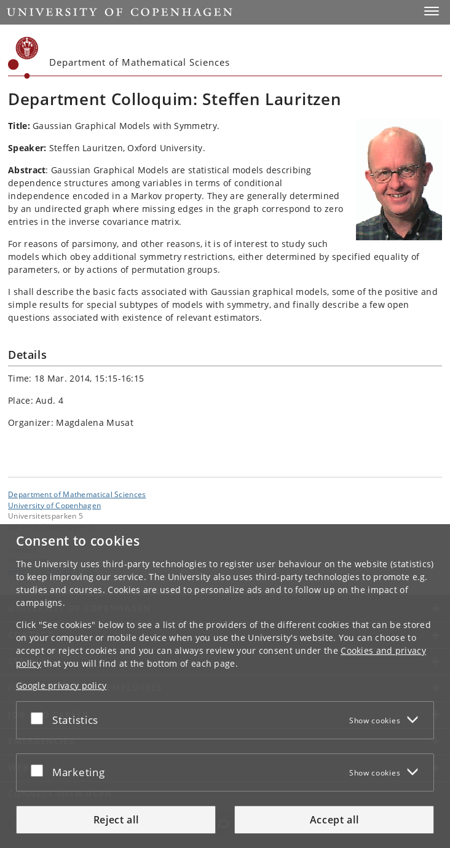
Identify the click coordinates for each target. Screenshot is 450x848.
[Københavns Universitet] (23, 58)
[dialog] (225, 686)
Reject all (116, 819)
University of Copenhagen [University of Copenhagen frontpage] (54, 505)
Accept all (334, 819)
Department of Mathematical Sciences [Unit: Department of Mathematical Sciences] (77, 494)
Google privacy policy (61, 685)
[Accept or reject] (40, 718)
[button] (431, 11)
